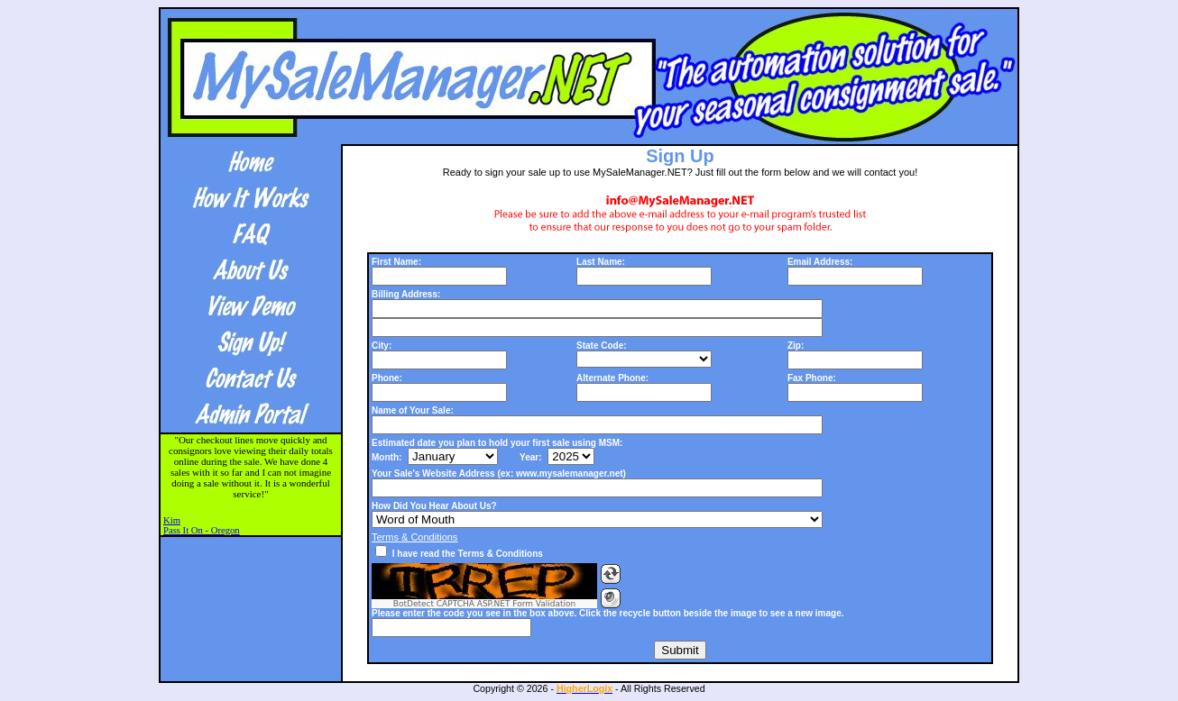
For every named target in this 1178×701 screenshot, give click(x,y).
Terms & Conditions (414, 537)
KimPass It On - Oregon (201, 525)
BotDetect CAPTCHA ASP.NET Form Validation (484, 603)
